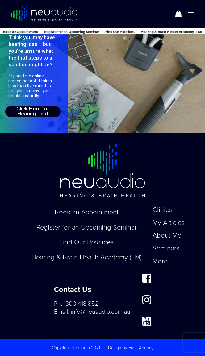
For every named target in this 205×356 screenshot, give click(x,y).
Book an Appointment (20, 32)
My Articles (169, 223)
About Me (167, 235)
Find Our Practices (120, 32)
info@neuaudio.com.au (100, 312)
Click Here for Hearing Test (32, 111)
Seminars (166, 248)
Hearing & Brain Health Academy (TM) (171, 32)
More (160, 261)
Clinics (162, 210)
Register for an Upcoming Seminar (71, 32)
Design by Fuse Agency (130, 348)
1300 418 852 (81, 304)
